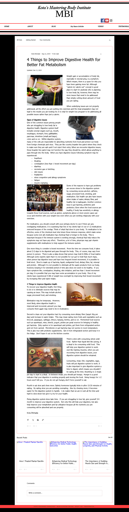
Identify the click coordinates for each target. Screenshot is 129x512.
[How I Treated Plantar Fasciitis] (31, 449)
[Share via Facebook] (28, 420)
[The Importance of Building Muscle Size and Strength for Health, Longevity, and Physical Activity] (97, 449)
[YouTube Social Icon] (107, 21)
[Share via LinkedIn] (38, 420)
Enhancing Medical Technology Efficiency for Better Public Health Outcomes (64, 462)
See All (110, 437)
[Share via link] (43, 420)
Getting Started (31, 40)
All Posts (19, 40)
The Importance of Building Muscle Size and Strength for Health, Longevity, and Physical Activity (96, 462)
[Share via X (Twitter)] (33, 420)
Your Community (45, 40)
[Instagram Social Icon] (111, 21)
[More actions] (101, 54)
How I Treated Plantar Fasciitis (31, 461)
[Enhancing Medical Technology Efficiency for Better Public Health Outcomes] (64, 449)
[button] (110, 40)
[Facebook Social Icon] (103, 21)
